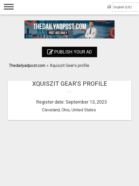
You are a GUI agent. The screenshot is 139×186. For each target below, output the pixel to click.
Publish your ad (69, 52)
